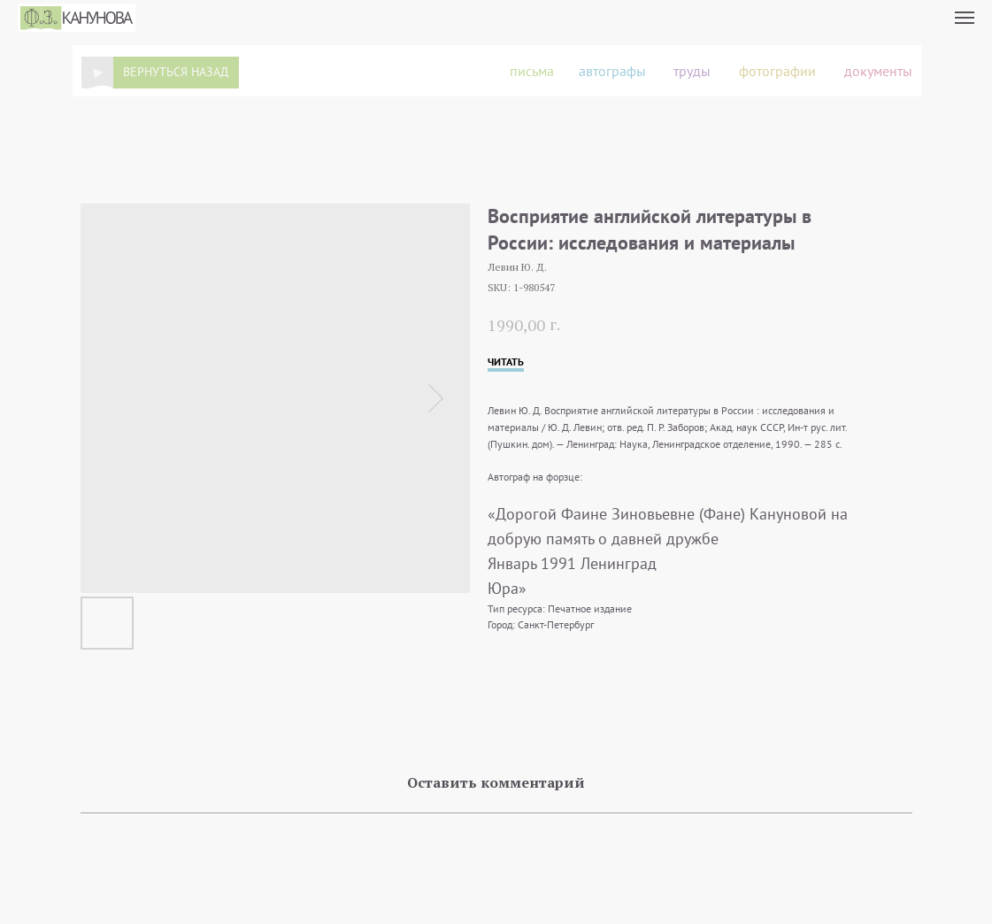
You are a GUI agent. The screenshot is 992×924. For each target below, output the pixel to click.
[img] (96, 73)
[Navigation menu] (964, 18)
